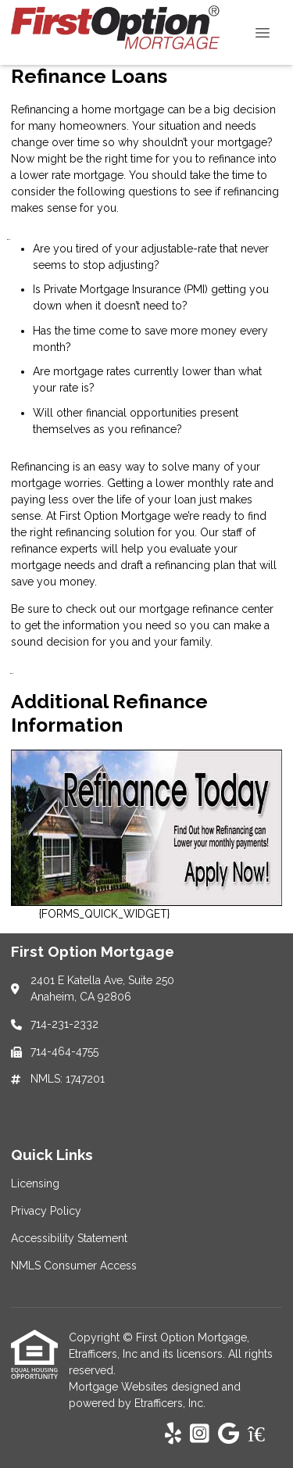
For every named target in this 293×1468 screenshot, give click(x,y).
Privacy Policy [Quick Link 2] (46, 1211)
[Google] (228, 1434)
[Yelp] (173, 1434)
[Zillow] (265, 1434)
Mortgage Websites (120, 1386)
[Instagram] (199, 1434)
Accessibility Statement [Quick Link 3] (69, 1238)
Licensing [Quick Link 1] (35, 1183)
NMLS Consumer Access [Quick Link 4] (74, 1265)
